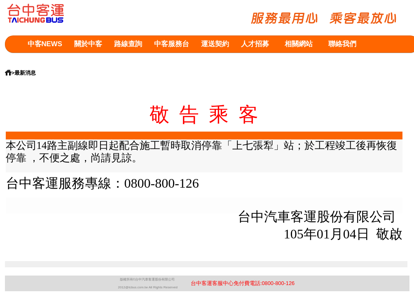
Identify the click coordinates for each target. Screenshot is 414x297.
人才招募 (255, 44)
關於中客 (88, 44)
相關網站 (299, 44)
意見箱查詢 (45, 60)
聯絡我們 (342, 44)
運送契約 (215, 44)
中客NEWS (45, 44)
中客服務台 (171, 44)
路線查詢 (128, 44)
